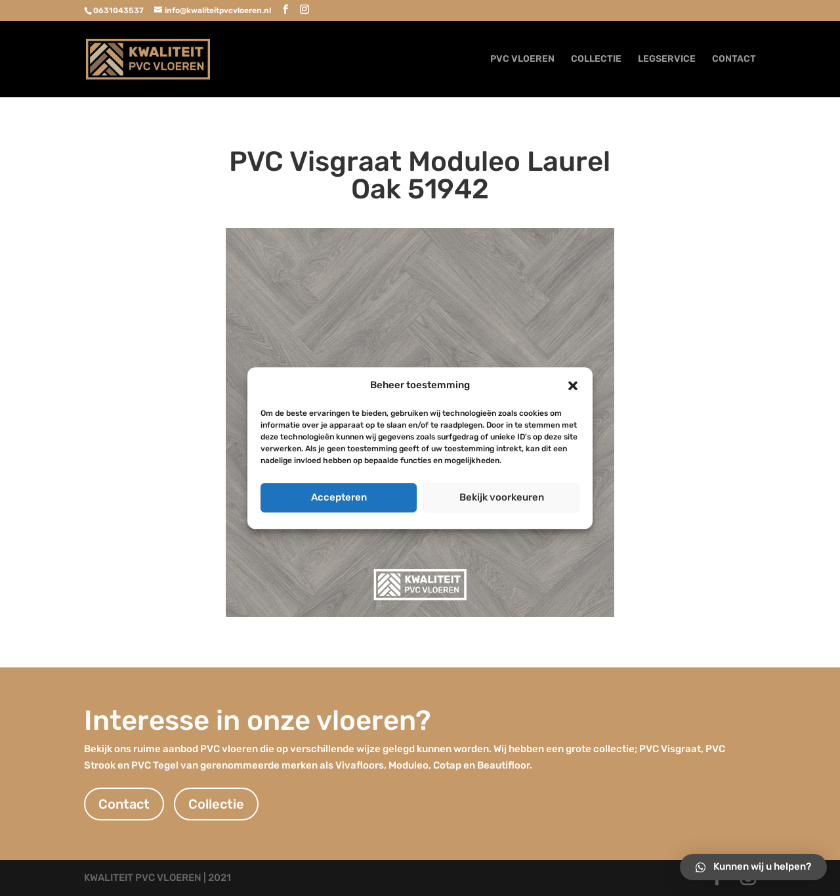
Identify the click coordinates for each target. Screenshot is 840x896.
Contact (124, 804)
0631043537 (118, 10)
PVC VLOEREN (522, 59)
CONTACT (734, 59)
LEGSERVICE (667, 59)
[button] (572, 385)
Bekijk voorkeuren (501, 497)
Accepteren (339, 497)
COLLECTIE (596, 59)
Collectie (216, 804)
